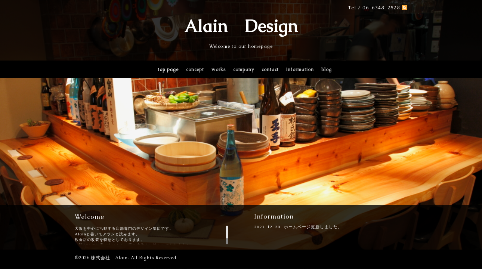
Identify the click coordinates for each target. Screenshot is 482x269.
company (243, 69)
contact (270, 69)
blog (326, 69)
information (300, 69)
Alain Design (241, 26)
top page (168, 69)
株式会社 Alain (109, 258)
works (218, 69)
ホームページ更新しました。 (313, 226)
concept (195, 69)
